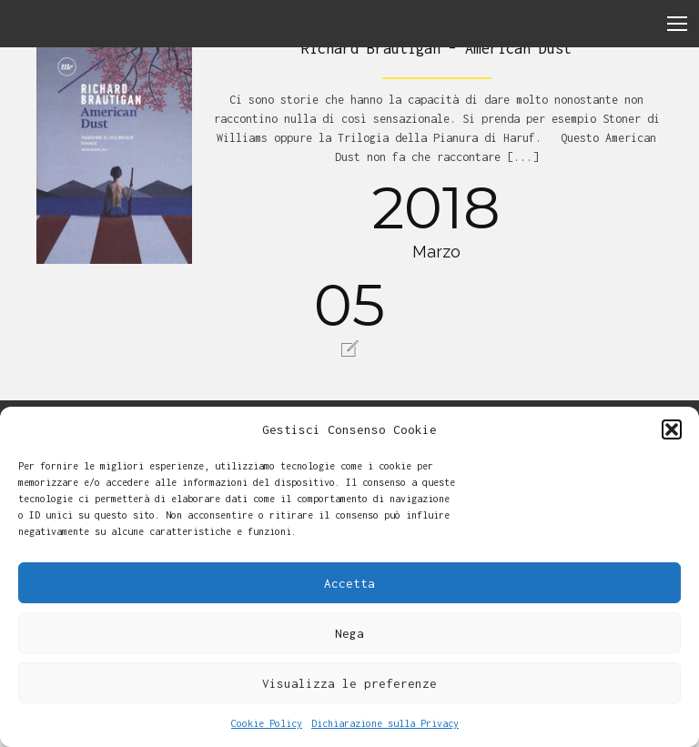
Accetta (349, 583)
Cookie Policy (266, 723)
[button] (672, 429)
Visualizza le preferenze (349, 683)
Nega (349, 633)
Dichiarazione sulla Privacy (385, 723)
